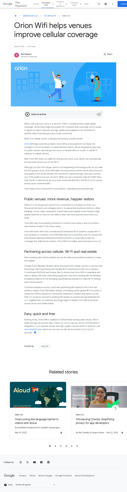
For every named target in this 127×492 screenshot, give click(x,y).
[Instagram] (21, 460)
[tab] (50, 444)
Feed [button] (86, 4)
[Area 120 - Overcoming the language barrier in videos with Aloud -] (31, 409)
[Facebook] (41, 460)
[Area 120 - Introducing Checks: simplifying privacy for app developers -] (96, 409)
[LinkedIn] (48, 460)
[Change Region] (36, 483)
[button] (108, 54)
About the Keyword (84, 473)
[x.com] (28, 460)
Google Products (63, 473)
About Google (45, 473)
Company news (76, 4)
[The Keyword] (16, 16)
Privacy (22, 473)
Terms (32, 473)
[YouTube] (34, 460)
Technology (50, 16)
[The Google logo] (9, 474)
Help (8, 482)
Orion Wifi (28, 144)
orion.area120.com (32, 329)
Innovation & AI (48, 4)
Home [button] (36, 4)
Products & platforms (62, 4)
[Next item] (115, 407)
